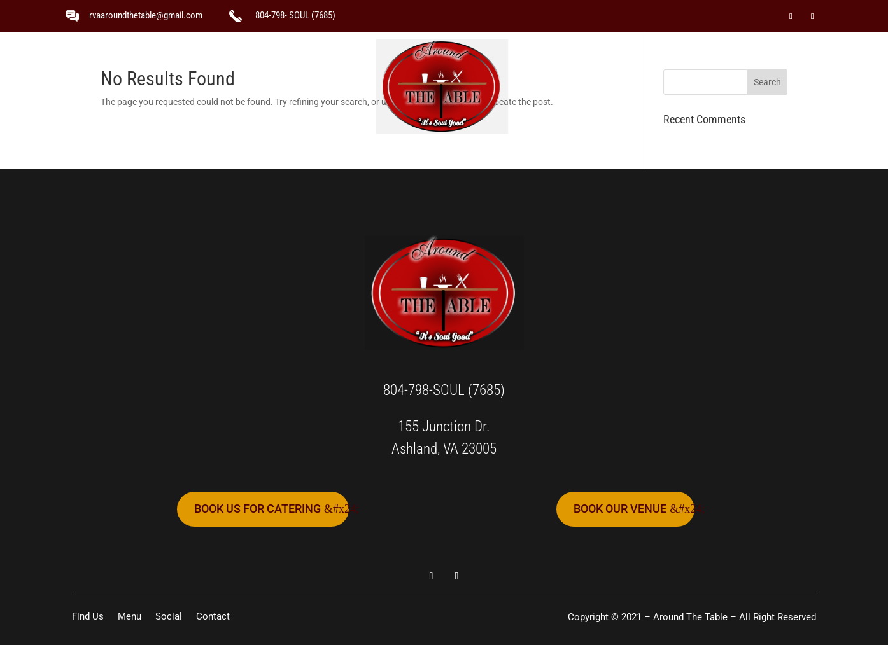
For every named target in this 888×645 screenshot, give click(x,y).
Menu (335, 86)
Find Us (265, 86)
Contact (622, 86)
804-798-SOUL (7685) (444, 390)
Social (549, 86)
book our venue (620, 508)
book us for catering (257, 508)
